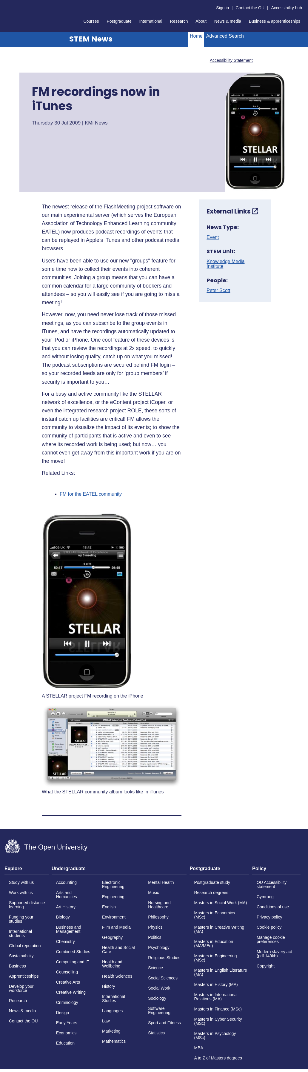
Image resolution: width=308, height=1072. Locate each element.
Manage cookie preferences (271, 939)
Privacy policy (269, 917)
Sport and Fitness (164, 1022)
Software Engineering (159, 1010)
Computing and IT (72, 961)
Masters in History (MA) (216, 984)
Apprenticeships (24, 976)
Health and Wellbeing (112, 963)
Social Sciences (163, 978)
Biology (63, 917)
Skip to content (4, 4)
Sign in (222, 8)
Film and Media (116, 927)
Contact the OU (250, 7)
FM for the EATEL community (91, 494)
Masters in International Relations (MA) (216, 996)
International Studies (113, 998)
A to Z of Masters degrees (218, 1058)
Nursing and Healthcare (159, 904)
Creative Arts (68, 982)
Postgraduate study (212, 882)
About (201, 21)
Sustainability (21, 955)
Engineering (113, 896)
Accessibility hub (286, 8)
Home (196, 36)
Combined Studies (73, 951)
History (108, 986)
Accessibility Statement (231, 60)
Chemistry (65, 941)
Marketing (111, 1031)
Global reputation (25, 945)
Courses (91, 21)
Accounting (66, 882)
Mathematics (114, 1041)
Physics (155, 927)
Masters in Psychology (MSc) (215, 1035)
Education (65, 1043)
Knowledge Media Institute (225, 264)
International (150, 21)
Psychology (159, 947)
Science (155, 967)
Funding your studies (21, 919)
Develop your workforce (21, 988)
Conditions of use (273, 906)
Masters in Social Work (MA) (220, 902)
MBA (198, 1047)
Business (17, 966)
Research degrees (211, 892)
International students (20, 933)
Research (179, 21)
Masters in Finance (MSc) (217, 1009)
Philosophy (158, 917)
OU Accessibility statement (272, 884)
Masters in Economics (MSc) (214, 914)
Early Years (66, 1022)
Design (62, 1012)
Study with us (21, 882)
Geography (112, 937)
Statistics (156, 1032)
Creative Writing (71, 992)
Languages (112, 1010)
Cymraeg (265, 896)
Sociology (157, 998)
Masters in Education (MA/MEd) (213, 943)
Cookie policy (269, 927)
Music (153, 892)
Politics (154, 937)
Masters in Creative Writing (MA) (219, 929)
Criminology (67, 1002)
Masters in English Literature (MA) (220, 972)
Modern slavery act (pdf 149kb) (274, 953)
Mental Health (161, 882)
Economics (66, 1032)
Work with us (21, 892)
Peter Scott (218, 290)
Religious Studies (164, 957)
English (109, 906)
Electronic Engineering (113, 884)
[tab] (26, 870)
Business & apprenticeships (274, 21)
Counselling (67, 972)
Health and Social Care (118, 949)
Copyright (266, 966)
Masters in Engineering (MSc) (215, 957)
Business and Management (68, 929)
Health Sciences (117, 976)
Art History (66, 906)
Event (213, 237)
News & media (227, 21)
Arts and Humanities (66, 894)
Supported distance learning (27, 904)
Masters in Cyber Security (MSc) (218, 1021)
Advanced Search (225, 36)
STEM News (91, 39)
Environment (114, 917)
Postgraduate (119, 21)
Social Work (159, 988)
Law (106, 1021)
